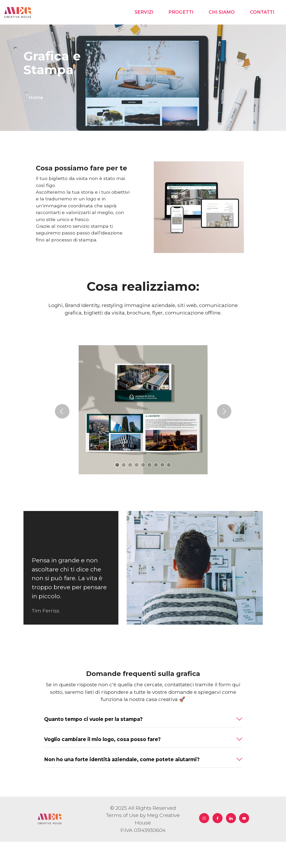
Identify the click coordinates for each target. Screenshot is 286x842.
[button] (62, 412)
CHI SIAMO (222, 12)
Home (36, 97)
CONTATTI (262, 12)
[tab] (143, 720)
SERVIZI (144, 12)
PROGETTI (180, 12)
